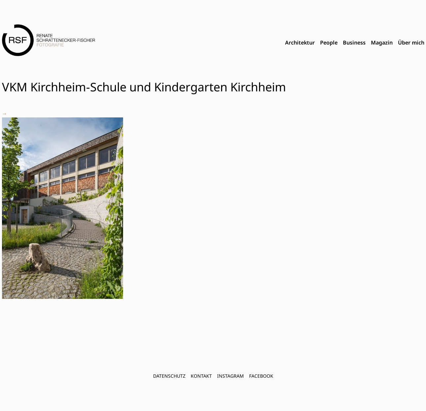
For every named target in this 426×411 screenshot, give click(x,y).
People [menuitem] (329, 42)
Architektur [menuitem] (300, 42)
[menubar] (354, 42)
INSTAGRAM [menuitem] (230, 376)
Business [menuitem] (354, 42)
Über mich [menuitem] (411, 42)
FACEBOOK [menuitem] (261, 376)
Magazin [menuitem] (382, 42)
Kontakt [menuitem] (201, 376)
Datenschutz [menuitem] (169, 376)
